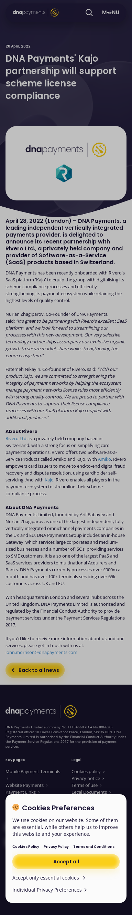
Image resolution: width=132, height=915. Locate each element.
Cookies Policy (25, 846)
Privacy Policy (56, 846)
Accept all (66, 861)
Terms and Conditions (93, 846)
